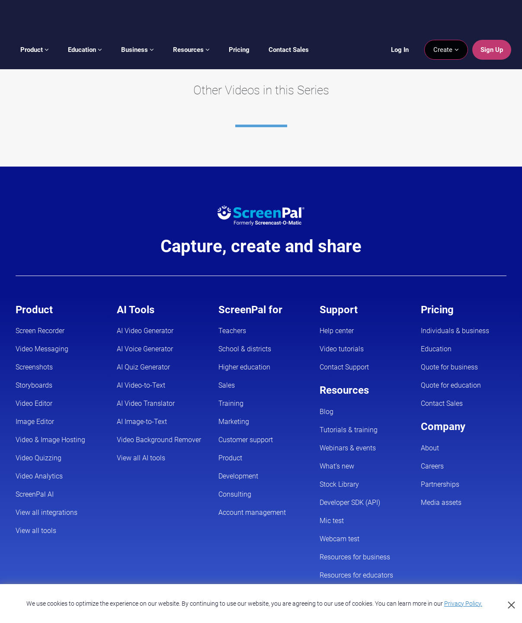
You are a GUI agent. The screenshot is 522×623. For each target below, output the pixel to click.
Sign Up (491, 50)
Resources (191, 50)
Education (85, 50)
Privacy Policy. (463, 603)
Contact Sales (289, 50)
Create (446, 50)
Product (34, 50)
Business (137, 50)
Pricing (239, 50)
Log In (400, 50)
